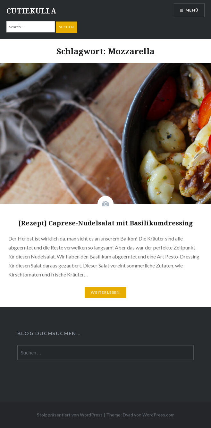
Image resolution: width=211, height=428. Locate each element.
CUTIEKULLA (31, 10)
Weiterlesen (105, 292)
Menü (191, 10)
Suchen (66, 27)
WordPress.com (158, 414)
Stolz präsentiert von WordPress (70, 414)
